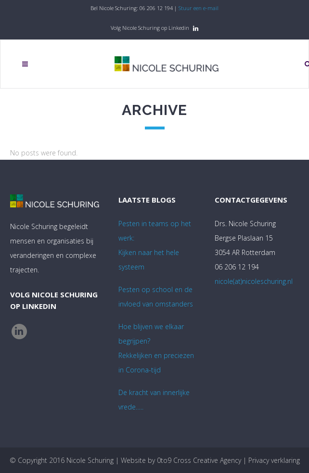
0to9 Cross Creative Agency (199, 460)
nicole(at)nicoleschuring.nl (254, 281)
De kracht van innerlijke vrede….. (154, 399)
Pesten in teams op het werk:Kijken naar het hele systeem (154, 245)
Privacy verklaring (274, 460)
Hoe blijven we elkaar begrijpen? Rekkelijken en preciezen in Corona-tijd (156, 348)
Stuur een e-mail (199, 8)
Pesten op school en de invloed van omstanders (155, 296)
